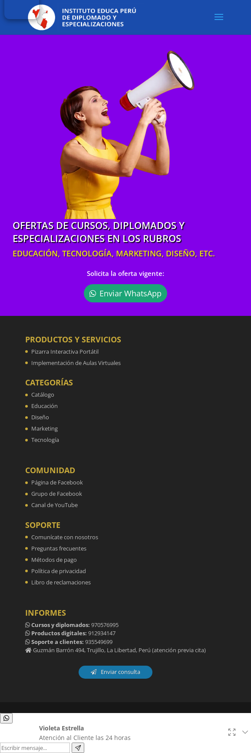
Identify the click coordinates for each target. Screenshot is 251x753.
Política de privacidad (58, 571)
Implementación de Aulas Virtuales (76, 363)
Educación (44, 406)
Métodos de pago (54, 560)
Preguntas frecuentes (58, 548)
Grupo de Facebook (56, 494)
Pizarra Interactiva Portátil (65, 351)
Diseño (40, 417)
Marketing (44, 428)
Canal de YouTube (54, 505)
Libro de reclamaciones (61, 582)
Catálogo (42, 394)
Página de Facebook (57, 482)
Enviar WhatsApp (130, 293)
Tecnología (45, 440)
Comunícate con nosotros (64, 537)
